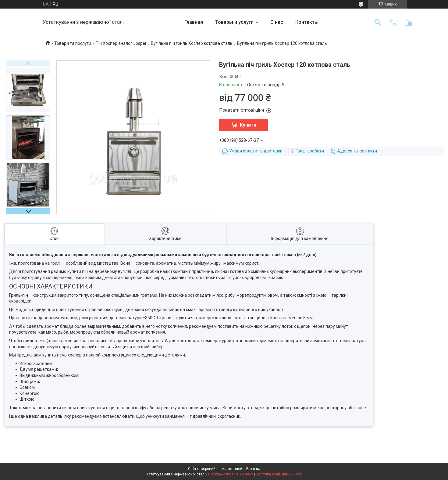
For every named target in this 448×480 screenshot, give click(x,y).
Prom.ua (253, 469)
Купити (248, 125)
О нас (276, 22)
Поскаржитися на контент (230, 474)
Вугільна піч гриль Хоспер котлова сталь (192, 43)
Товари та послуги (72, 43)
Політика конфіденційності (279, 474)
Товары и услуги (234, 22)
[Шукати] (378, 22)
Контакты (306, 22)
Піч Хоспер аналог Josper (121, 43)
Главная (193, 22)
